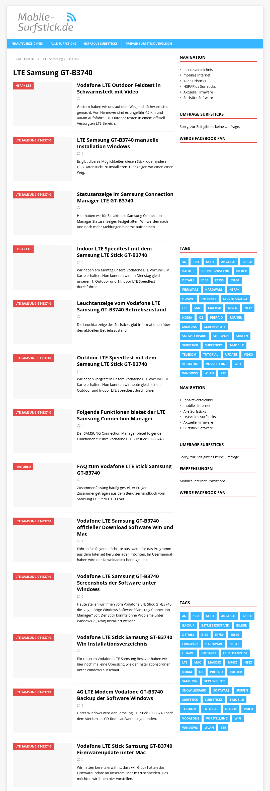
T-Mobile (236, 345)
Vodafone (190, 364)
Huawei (188, 299)
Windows (190, 373)
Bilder (241, 271)
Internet (208, 299)
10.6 (196, 262)
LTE (184, 308)
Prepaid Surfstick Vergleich (148, 43)
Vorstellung (217, 364)
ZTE (223, 373)
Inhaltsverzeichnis (27, 43)
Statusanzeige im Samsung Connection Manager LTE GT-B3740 (125, 197)
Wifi (238, 364)
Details (188, 280)
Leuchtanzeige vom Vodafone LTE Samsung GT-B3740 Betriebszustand (121, 306)
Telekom (189, 354)
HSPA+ (234, 289)
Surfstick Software (198, 97)
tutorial (210, 354)
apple (247, 262)
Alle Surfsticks (63, 43)
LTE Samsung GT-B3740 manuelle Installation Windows (117, 143)
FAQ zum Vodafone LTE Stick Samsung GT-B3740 (124, 469)
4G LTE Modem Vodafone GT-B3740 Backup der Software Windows (120, 695)
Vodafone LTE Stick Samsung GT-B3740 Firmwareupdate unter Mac (124, 749)
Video (248, 354)
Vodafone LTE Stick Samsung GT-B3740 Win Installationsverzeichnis (124, 640)
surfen (242, 336)
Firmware (190, 289)
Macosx (214, 308)
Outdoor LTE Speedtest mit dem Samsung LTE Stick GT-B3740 (116, 360)
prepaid (216, 317)
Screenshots (214, 327)
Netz (248, 308)
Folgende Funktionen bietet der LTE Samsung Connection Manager (121, 415)
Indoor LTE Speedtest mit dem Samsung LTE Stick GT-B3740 (114, 251)
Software (221, 336)
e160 (204, 280)
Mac (197, 308)
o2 (201, 317)
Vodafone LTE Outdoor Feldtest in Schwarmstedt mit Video (119, 88)
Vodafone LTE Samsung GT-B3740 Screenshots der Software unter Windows (118, 583)
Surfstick (190, 345)
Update (231, 354)
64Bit (210, 262)
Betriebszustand (215, 271)
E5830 (234, 280)
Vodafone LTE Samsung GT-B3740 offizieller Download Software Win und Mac (125, 527)
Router (236, 317)
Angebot (228, 262)
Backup (188, 271)
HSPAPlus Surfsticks (101, 43)
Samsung (189, 327)
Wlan (209, 373)
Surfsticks (214, 345)
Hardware (214, 289)
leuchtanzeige (235, 299)
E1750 (219, 280)
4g (184, 262)
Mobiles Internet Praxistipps (203, 481)
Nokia (187, 317)
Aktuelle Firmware (198, 92)
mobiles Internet (197, 75)
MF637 (232, 308)
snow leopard (194, 336)
